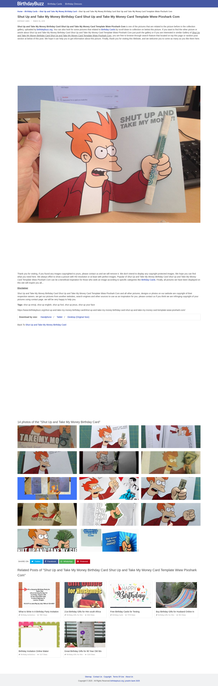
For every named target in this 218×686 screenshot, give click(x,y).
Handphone (46, 317)
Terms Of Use (118, 677)
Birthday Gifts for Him (73, 615)
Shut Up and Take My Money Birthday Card (46, 325)
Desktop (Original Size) (78, 317)
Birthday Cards (56, 3)
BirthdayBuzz (32, 3)
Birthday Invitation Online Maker (34, 651)
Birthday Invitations (27, 615)
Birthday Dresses (75, 3)
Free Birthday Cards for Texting (125, 611)
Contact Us (97, 677)
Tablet (59, 317)
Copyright (107, 677)
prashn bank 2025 (132, 681)
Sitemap (88, 677)
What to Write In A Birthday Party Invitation (39, 611)
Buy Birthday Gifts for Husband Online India (176, 611)
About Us (129, 677)
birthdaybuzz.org (45, 29)
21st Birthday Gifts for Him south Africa (82, 611)
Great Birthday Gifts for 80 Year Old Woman (85, 651)
